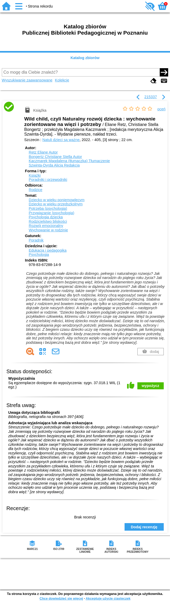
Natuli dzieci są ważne (60, 140)
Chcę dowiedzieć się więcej (61, 598)
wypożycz (150, 386)
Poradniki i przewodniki (48, 179)
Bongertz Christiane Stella (55, 157)
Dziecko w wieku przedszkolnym (56, 204)
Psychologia (39, 254)
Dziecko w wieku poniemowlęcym (57, 200)
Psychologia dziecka (46, 217)
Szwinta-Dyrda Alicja (54, 165)
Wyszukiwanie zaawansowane (27, 80)
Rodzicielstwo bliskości (48, 221)
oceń (161, 109)
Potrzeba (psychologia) (48, 208)
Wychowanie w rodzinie (48, 230)
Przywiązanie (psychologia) (51, 213)
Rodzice (35, 190)
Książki (35, 175)
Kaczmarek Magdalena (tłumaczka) (69, 161)
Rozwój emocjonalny (46, 226)
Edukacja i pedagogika (48, 250)
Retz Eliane (43, 152)
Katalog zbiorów (85, 58)
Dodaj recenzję (144, 527)
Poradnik (36, 240)
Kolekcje (62, 80)
